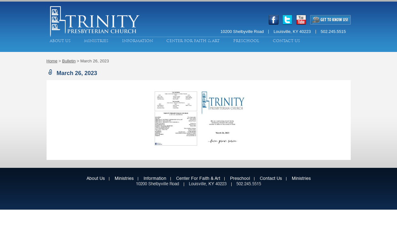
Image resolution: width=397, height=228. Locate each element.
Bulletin (69, 61)
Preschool (246, 40)
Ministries (96, 40)
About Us (60, 40)
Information (137, 40)
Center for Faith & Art (193, 40)
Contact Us (286, 40)
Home (52, 61)
